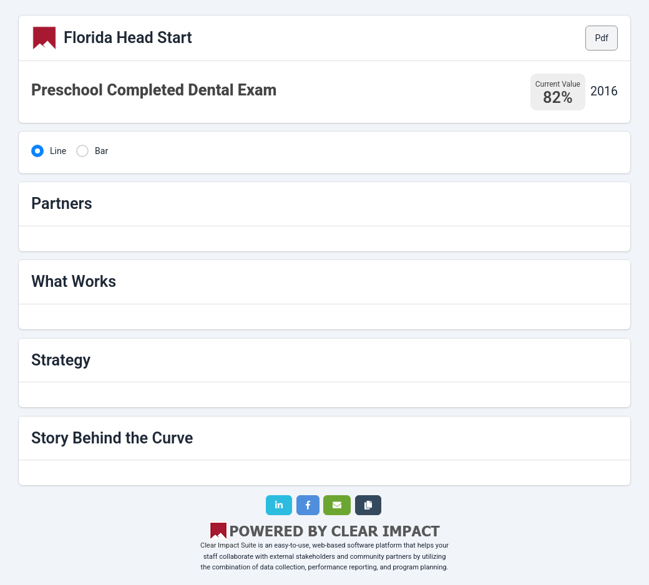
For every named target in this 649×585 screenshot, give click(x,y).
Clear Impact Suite (228, 545)
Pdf (601, 38)
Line (58, 151)
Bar (101, 151)
